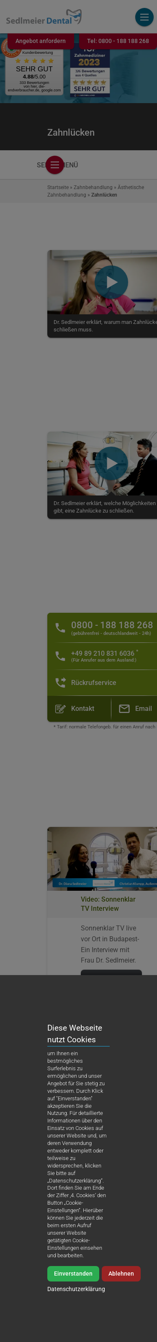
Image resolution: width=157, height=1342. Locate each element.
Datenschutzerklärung (76, 1328)
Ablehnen (121, 1312)
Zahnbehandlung (93, 187)
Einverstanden (73, 1312)
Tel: (118, 41)
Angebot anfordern (40, 41)
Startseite (58, 187)
